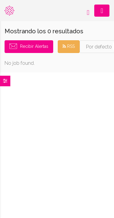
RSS (69, 46)
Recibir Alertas (34, 46)
